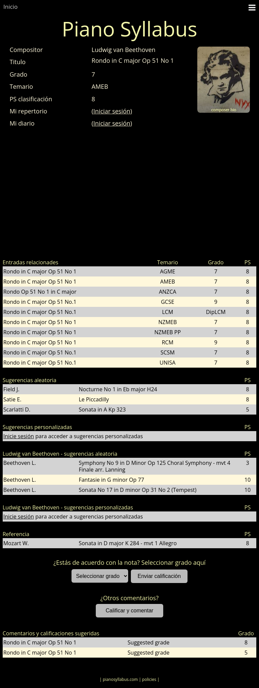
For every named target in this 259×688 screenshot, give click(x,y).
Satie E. (12, 399)
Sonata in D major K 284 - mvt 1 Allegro (128, 543)
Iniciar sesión (112, 123)
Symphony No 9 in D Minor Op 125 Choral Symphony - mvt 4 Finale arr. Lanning (154, 466)
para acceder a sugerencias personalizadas (73, 436)
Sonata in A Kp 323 (102, 409)
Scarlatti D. (16, 409)
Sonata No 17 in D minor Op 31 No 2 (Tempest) (137, 490)
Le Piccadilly (94, 399)
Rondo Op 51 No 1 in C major (40, 291)
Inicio (10, 6)
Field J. (11, 389)
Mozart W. (16, 543)
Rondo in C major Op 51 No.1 (40, 302)
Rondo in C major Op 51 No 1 (40, 271)
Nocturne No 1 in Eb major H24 (118, 389)
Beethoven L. (19, 463)
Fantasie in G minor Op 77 (111, 479)
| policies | (149, 679)
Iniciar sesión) (112, 111)
